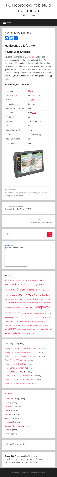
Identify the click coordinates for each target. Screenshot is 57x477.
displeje (16, 104)
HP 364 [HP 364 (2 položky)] (40, 299)
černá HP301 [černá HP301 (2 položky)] (30, 333)
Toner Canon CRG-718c (14, 364)
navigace (32, 57)
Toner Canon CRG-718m (15, 368)
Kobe (7, 430)
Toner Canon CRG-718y (14, 372)
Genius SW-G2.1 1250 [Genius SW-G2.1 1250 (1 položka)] (11, 295)
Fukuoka (8, 422)
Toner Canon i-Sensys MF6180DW (19, 376)
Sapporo (8, 418)
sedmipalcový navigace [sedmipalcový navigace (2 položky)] (32, 325)
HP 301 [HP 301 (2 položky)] (23, 299)
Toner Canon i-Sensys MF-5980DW (19, 383)
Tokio (7, 403)
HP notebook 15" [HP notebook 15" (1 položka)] (18, 302)
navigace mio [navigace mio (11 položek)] (12, 321)
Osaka (7, 410)
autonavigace (13, 193)
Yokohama (9, 407)
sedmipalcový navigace (14, 196)
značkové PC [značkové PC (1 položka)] (37, 329)
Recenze (11, 393)
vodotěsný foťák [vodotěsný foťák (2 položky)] (22, 329)
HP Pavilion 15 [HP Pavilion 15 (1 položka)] (27, 302)
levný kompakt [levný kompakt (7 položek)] (44, 317)
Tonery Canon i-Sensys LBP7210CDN (20, 352)
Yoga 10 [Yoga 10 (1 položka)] (30, 329)
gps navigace (24, 193)
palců (32, 100)
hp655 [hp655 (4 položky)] (10, 302)
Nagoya (8, 414)
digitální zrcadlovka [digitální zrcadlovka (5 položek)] (28, 290)
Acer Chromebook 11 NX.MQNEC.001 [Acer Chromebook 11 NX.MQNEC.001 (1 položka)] (28, 280)
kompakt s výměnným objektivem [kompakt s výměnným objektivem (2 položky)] (32, 313)
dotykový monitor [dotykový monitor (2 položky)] (44, 290)
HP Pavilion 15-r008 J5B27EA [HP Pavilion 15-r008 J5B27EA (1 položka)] (40, 302)
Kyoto (7, 434)
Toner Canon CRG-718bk (15, 360)
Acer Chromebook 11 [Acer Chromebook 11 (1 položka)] (11, 280)
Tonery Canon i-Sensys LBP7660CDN (20, 348)
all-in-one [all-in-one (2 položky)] (42, 280)
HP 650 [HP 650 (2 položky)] (46, 299)
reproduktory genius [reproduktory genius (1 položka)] (18, 325)
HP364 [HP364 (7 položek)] (35, 299)
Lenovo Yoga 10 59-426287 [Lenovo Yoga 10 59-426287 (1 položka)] (29, 317)
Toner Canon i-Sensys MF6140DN (19, 379)
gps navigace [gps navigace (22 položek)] (26, 294)
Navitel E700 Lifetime (38, 193)
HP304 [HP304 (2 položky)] (29, 299)
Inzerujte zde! (9, 245)
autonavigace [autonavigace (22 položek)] (13, 284)
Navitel (31, 91)
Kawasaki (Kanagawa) (14, 426)
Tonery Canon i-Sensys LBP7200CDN (20, 356)
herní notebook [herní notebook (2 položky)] (40, 295)
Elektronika (12, 190)
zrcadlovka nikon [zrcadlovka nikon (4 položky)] (18, 333)
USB (34, 113)
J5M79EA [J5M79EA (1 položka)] (18, 307)
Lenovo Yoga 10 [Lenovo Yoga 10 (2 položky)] (14, 318)
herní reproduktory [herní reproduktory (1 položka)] (15, 299)
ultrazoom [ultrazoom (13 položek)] (10, 328)
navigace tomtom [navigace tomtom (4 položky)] (27, 322)
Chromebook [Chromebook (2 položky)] (27, 285)
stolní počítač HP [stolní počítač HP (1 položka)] (46, 325)
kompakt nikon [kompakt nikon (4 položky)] (28, 307)
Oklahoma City (11, 399)
